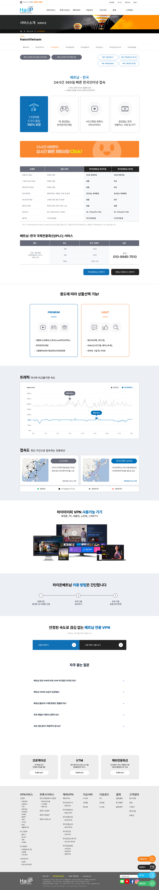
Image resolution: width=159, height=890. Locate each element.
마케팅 (24, 814)
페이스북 (132, 881)
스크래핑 (44, 804)
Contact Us (87, 876)
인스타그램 (137, 881)
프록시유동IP (45, 815)
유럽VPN (68, 851)
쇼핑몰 (24, 852)
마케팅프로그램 (27, 850)
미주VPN (68, 849)
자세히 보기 (39, 773)
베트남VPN (68, 813)
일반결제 (119, 798)
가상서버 (102, 10)
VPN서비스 (51, 10)
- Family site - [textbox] (125, 876)
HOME (21, 31)
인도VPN (68, 834)
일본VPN (68, 854)
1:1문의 (132, 807)
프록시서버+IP (45, 819)
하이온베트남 (41, 31)
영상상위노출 (45, 801)
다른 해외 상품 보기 (93, 645)
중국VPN (68, 806)
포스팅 (24, 837)
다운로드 (89, 10)
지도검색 (24, 855)
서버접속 (24, 812)
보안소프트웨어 (27, 865)
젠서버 (85, 807)
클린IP (24, 817)
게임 (23, 840)
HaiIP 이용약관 (73, 876)
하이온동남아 (85, 47)
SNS (23, 825)
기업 (23, 807)
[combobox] (129, 876)
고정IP (22, 798)
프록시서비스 (65, 10)
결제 (114, 10)
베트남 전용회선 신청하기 (125, 272)
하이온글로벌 (132, 47)
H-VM (85, 798)
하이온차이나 (39, 47)
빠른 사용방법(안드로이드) (129, 57)
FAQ (130, 803)
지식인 (24, 822)
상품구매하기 (43, 645)
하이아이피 (27, 10)
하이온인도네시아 (115, 47)
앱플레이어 (25, 827)
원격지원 (132, 811)
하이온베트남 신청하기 (96, 272)
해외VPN (76, 10)
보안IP (24, 862)
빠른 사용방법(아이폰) (129, 64)
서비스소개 (29, 31)
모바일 (101, 803)
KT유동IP (23, 846)
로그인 (120, 2)
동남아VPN (68, 827)
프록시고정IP (45, 811)
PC (100, 798)
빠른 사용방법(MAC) (108, 64)
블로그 (135, 2)
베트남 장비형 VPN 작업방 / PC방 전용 (35, 57)
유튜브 (127, 881)
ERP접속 (24, 809)
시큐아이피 (24, 859)
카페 (23, 820)
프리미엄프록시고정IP (48, 798)
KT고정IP (23, 832)
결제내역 (119, 807)
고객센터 (129, 10)
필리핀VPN (68, 820)
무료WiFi (25, 801)
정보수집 (44, 807)
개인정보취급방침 (58, 876)
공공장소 (24, 804)
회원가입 (127, 2)
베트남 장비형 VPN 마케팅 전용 (66, 57)
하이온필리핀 (70, 47)
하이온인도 (99, 47)
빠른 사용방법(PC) (107, 57)
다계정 (24, 842)
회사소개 (45, 876)
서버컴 (85, 803)
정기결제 (119, 803)
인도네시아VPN (70, 842)
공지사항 (132, 798)
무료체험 (111, 2)
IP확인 (131, 815)
